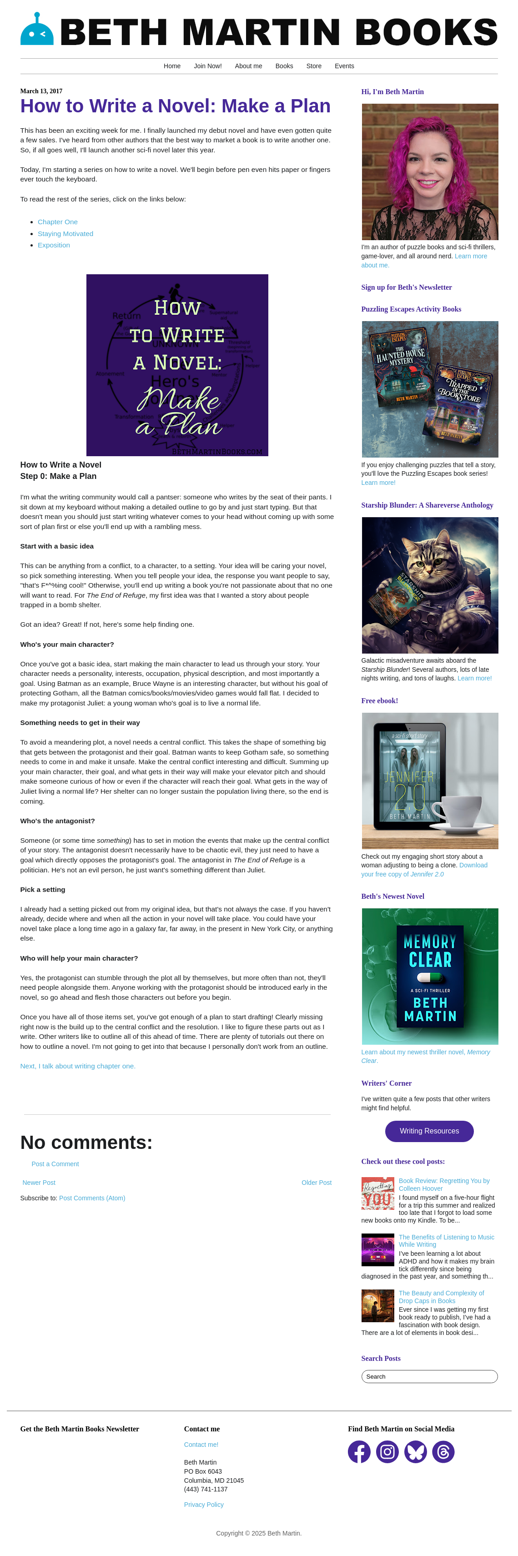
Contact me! (201, 1444)
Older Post (317, 1182)
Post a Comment (55, 1164)
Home (172, 66)
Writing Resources (429, 1131)
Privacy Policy (204, 1504)
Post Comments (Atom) (92, 1198)
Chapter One (58, 222)
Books (284, 66)
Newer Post (39, 1182)
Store (314, 66)
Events (344, 66)
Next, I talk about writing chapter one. (78, 1066)
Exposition (54, 245)
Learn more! (379, 482)
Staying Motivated (65, 233)
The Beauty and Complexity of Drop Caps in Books (441, 1296)
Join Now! (207, 66)
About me (248, 66)
